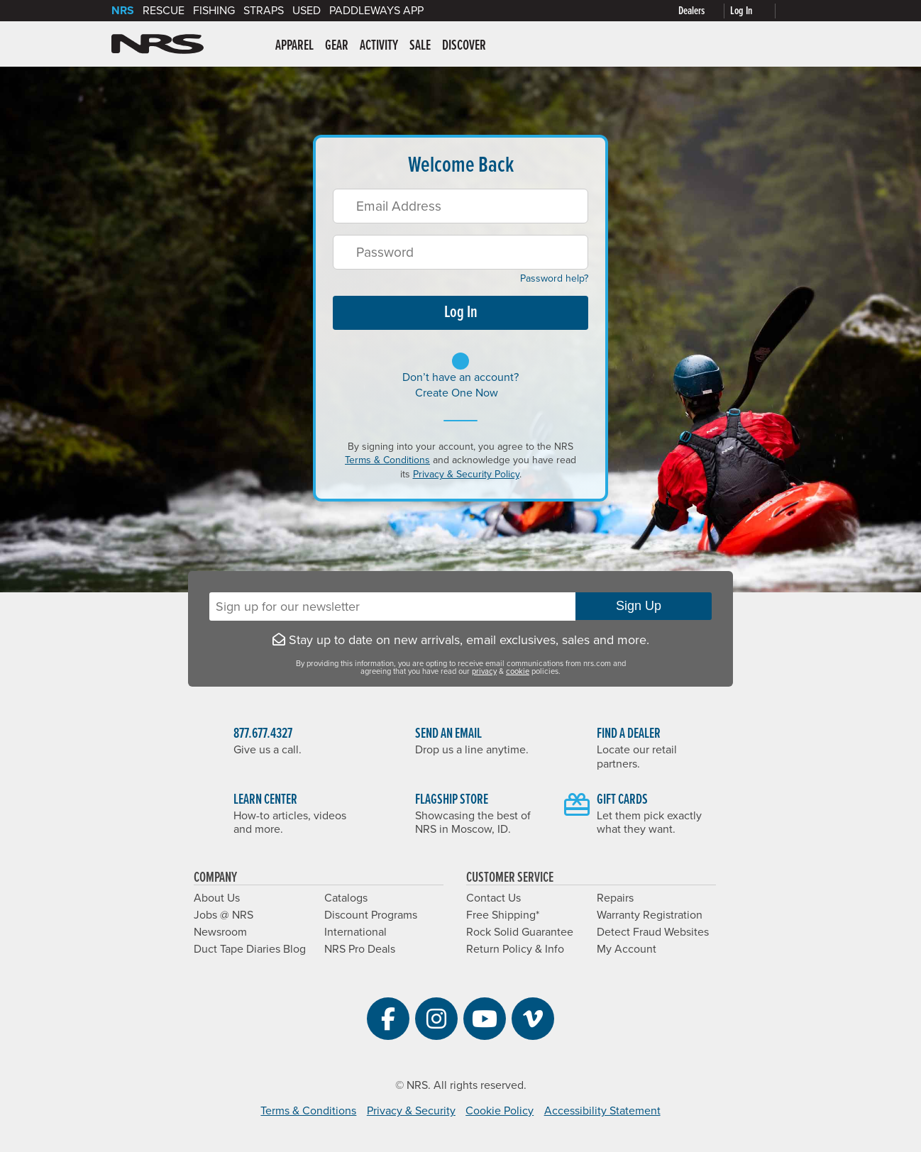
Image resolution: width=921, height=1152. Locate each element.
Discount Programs (370, 915)
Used (306, 11)
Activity (379, 46)
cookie (517, 671)
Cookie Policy (499, 1111)
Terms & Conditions (387, 460)
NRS (122, 11)
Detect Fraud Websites (653, 932)
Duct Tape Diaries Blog (250, 949)
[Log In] (755, 11)
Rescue (163, 11)
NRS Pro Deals (359, 949)
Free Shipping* (502, 915)
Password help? (548, 278)
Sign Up (643, 606)
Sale (420, 46)
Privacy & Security (411, 1111)
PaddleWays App (376, 11)
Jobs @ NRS (223, 915)
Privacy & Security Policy (466, 474)
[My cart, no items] (795, 11)
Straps (263, 11)
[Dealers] (704, 11)
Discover (464, 46)
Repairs (615, 898)
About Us (217, 898)
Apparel (294, 46)
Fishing (214, 11)
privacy (484, 671)
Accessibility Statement (602, 1111)
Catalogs (346, 898)
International (355, 932)
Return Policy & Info (515, 949)
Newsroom (220, 932)
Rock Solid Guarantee (519, 932)
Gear (336, 46)
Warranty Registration (649, 915)
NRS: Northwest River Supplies (157, 44)
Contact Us (493, 898)
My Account (626, 949)
